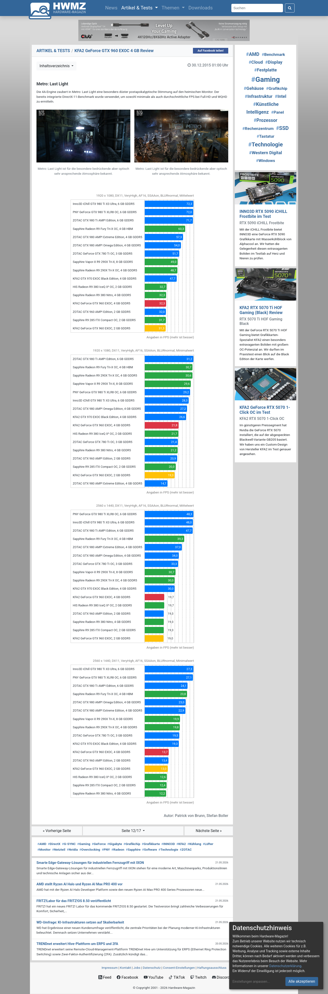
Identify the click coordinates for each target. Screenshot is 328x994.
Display (273, 62)
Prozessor (265, 120)
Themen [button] (171, 8)
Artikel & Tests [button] (137, 8)
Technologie (168, 849)
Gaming (83, 844)
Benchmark (273, 54)
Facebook (127, 977)
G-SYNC (69, 844)
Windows (265, 160)
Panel (277, 112)
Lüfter (208, 844)
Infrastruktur (258, 96)
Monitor (44, 849)
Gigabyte (114, 844)
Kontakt (125, 967)
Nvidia (72, 849)
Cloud (256, 62)
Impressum (110, 967)
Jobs (136, 967)
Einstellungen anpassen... (251, 981)
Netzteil (58, 849)
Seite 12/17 (132, 830)
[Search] (257, 8)
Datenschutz (152, 967)
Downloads (200, 8)
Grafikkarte (151, 844)
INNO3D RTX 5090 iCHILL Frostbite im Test (263, 214)
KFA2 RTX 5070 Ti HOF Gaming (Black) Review (261, 310)
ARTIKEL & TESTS (53, 50)
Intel (280, 96)
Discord (221, 977)
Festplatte (265, 70)
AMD (41, 844)
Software (149, 849)
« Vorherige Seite (57, 830)
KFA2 (181, 844)
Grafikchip (132, 844)
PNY (106, 849)
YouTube (153, 977)
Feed (104, 977)
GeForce (99, 844)
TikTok (177, 977)
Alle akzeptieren (301, 981)
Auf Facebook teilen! (211, 50)
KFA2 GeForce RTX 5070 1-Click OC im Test (265, 410)
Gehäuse (254, 88)
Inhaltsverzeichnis (55, 66)
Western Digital (265, 152)
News (112, 7)
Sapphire (133, 849)
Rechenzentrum (258, 128)
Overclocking (90, 849)
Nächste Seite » (209, 830)
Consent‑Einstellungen (179, 967)
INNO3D (168, 844)
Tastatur (265, 136)
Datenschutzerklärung (285, 966)
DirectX (54, 844)
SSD (282, 128)
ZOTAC (186, 849)
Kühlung (194, 844)
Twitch (198, 977)
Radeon (118, 849)
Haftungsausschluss (211, 967)
